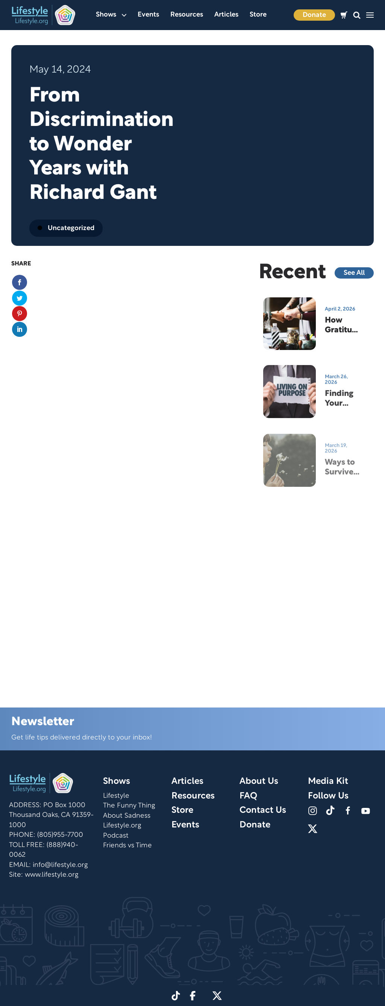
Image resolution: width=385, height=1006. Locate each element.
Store (258, 15)
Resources (186, 15)
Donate (314, 15)
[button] (357, 15)
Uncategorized (66, 228)
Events (148, 15)
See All (354, 273)
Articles (226, 15)
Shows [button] (111, 15)
